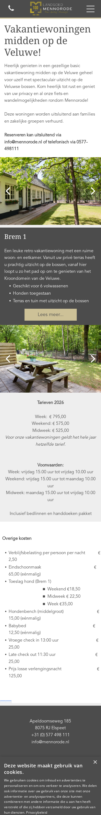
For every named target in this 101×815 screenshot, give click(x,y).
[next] (93, 191)
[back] (8, 191)
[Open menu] (90, 9)
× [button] (95, 762)
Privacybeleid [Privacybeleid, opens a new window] (36, 812)
